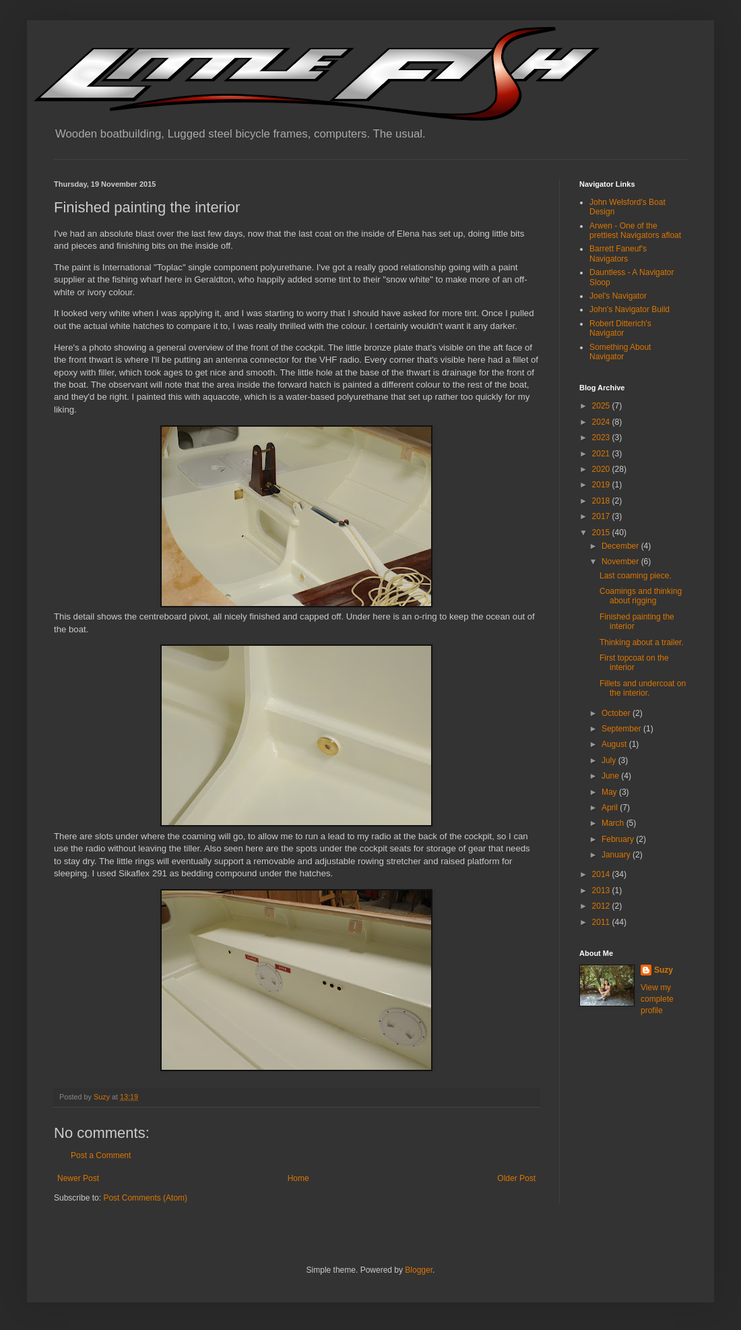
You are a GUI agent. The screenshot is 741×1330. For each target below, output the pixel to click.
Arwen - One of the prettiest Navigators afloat (635, 230)
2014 (602, 874)
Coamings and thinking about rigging (641, 595)
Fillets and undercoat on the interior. (643, 688)
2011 (602, 922)
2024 (602, 422)
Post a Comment (101, 1155)
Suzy (663, 970)
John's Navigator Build (629, 309)
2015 (602, 532)
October (617, 713)
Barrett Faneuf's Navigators (618, 253)
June (611, 776)
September (622, 728)
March (614, 823)
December (621, 546)
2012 (602, 906)
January (617, 854)
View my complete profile (657, 999)
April (611, 807)
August (615, 744)
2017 (602, 516)
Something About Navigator (620, 351)
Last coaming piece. (636, 575)
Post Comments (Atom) (145, 1198)
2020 (602, 469)
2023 (602, 437)
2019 (602, 484)
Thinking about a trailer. (642, 642)
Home (298, 1178)
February (619, 839)
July (610, 760)
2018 (602, 501)
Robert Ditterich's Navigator (620, 328)
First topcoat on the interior (634, 662)
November (621, 561)
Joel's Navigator (618, 296)
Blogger (418, 1270)
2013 (602, 890)
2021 (602, 453)
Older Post (516, 1178)
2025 (602, 406)
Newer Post (78, 1178)
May (610, 792)
